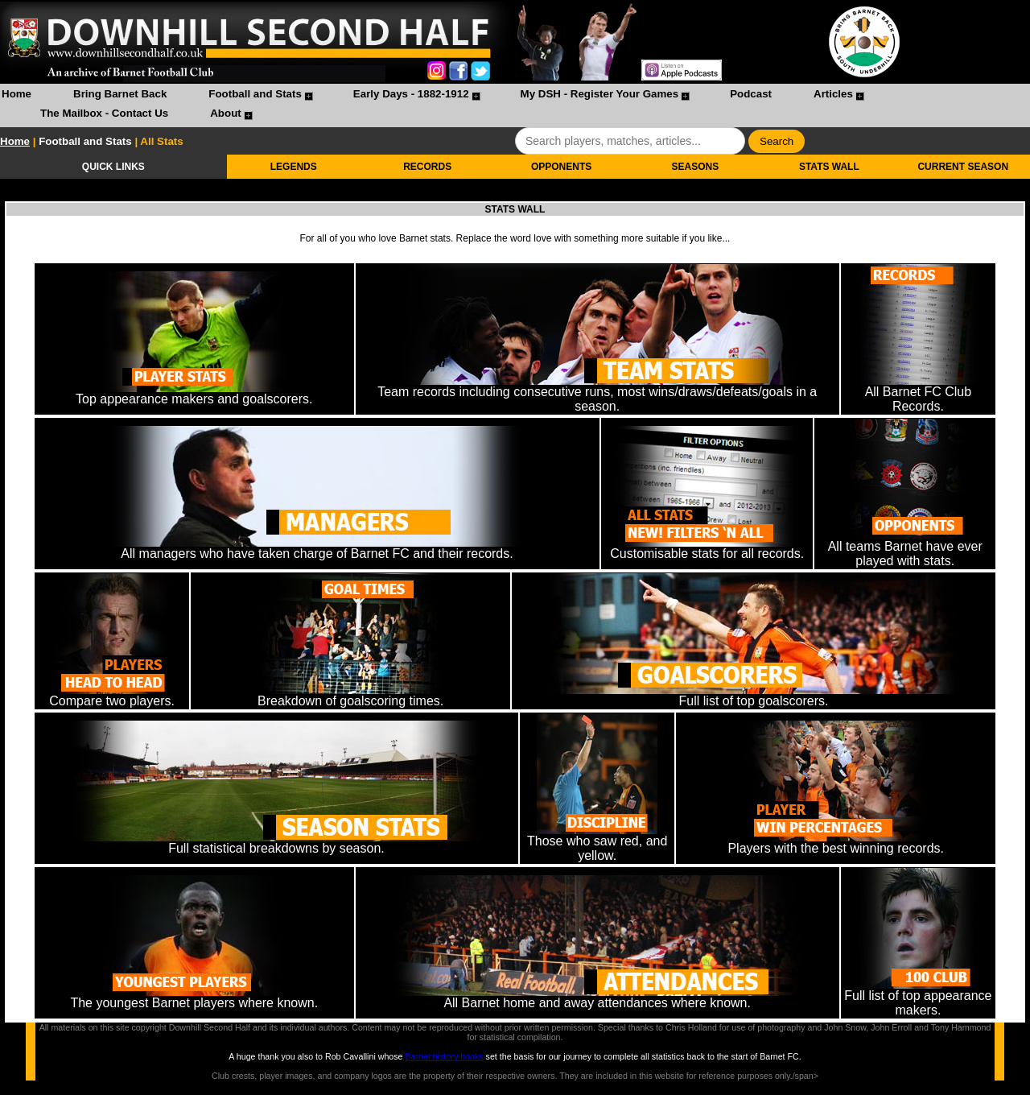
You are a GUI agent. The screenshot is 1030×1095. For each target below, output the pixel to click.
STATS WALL (829, 166)
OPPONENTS (561, 166)
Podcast (751, 94)
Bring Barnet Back (120, 94)
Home (16, 94)
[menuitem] (16, 95)
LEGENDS (293, 166)
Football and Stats (255, 94)
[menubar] (515, 105)
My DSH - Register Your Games (600, 94)
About (225, 113)
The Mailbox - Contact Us (104, 113)
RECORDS (427, 166)
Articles (833, 94)
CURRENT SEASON (962, 166)
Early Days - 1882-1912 (411, 94)
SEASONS (695, 166)
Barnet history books (444, 1056)
